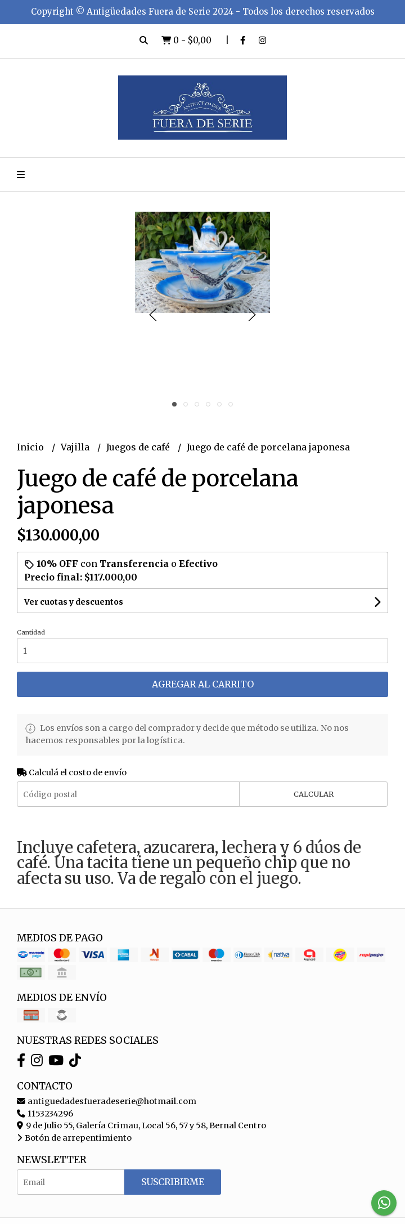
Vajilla (76, 447)
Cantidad (31, 632)
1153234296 (45, 1114)
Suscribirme (172, 1181)
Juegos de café (139, 447)
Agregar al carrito (203, 684)
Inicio (31, 447)
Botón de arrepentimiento (74, 1138)
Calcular (314, 793)
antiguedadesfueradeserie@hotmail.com (106, 1101)
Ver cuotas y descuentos (73, 602)
